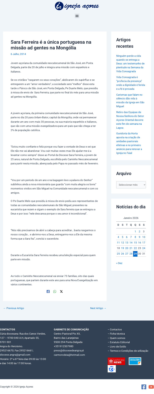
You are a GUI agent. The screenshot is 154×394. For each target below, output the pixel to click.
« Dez (119, 261)
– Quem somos (116, 337)
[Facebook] (48, 291)
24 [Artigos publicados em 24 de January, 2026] (143, 246)
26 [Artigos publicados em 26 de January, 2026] (122, 252)
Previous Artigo (13, 308)
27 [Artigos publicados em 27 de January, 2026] (126, 252)
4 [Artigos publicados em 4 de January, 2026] (118, 235)
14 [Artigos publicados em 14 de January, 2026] (130, 241)
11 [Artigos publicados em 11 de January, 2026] (118, 241)
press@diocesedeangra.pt (69, 350)
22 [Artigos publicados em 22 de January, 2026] (135, 246)
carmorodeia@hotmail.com (69, 354)
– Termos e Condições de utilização (128, 350)
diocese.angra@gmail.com (15, 354)
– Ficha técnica (116, 333)
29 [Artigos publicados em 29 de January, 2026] (135, 252)
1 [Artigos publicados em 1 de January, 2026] (135, 230)
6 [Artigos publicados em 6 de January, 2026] (127, 235)
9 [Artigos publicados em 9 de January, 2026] (139, 235)
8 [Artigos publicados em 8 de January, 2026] (135, 235)
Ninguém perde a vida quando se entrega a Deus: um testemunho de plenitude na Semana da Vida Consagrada (130, 63)
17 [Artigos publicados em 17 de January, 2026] (143, 241)
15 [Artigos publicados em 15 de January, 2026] (135, 241)
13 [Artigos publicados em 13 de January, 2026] (126, 241)
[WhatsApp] (54, 291)
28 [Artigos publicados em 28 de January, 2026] (130, 252)
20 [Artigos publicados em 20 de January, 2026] (126, 246)
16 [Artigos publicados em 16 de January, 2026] (139, 241)
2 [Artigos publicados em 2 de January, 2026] (139, 230)
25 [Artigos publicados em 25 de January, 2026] (118, 252)
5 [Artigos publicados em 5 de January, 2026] (122, 235)
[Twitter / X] (61, 291)
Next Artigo (98, 308)
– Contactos (115, 329)
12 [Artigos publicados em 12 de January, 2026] (122, 241)
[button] (77, 15)
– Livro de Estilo (117, 346)
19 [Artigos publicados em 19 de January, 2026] (122, 246)
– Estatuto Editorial (119, 342)
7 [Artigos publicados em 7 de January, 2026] (131, 235)
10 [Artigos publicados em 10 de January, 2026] (143, 235)
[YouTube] (151, 386)
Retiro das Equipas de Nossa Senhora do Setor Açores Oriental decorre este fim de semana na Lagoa (130, 119)
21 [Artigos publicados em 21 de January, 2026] (130, 246)
